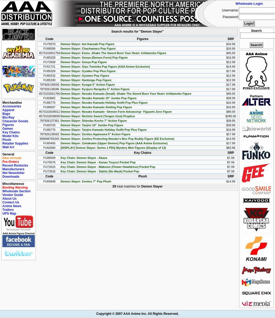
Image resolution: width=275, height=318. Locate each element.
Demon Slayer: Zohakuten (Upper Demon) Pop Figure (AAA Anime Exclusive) (114, 143)
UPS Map (9, 213)
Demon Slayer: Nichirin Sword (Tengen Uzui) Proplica (98, 116)
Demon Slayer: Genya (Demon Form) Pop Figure (94, 57)
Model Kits (10, 136)
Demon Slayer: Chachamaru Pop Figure (88, 48)
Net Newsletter (13, 173)
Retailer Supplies (15, 143)
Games (7, 128)
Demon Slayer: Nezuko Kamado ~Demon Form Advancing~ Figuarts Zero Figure (116, 111)
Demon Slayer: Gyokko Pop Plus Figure (88, 71)
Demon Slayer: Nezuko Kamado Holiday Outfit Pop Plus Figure (104, 102)
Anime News (11, 206)
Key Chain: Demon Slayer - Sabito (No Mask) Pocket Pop (100, 171)
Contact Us (10, 202)
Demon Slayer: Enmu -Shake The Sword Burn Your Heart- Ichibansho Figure (113, 53)
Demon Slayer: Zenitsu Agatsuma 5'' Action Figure (95, 134)
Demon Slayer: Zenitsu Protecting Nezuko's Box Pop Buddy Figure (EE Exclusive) (117, 138)
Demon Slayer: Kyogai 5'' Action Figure (88, 84)
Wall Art (8, 147)
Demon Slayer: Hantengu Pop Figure (86, 80)
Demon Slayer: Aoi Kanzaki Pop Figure (88, 44)
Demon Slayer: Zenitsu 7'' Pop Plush (86, 181)
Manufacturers (13, 169)
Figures (8, 125)
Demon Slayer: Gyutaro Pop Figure (85, 75)
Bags (6, 114)
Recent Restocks (15, 165)
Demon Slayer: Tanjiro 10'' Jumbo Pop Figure (92, 125)
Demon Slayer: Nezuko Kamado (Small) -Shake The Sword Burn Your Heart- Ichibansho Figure (126, 93)
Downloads (10, 176)
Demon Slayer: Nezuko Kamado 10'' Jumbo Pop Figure (99, 98)
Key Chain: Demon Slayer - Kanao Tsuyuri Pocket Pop (98, 162)
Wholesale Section (16, 191)
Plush (6, 140)
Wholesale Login (249, 4)
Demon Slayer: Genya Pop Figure (84, 62)
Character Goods (15, 121)
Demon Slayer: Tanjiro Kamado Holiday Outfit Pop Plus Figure (104, 129)
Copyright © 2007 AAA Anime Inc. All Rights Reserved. (137, 314)
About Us (9, 199)
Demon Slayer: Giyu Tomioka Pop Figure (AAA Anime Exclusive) (105, 66)
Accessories (11, 106)
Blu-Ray (8, 117)
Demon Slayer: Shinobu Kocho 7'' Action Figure (94, 120)
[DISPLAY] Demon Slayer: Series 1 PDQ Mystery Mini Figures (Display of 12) (113, 147)
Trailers (8, 210)
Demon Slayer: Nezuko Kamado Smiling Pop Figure (96, 107)
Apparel (8, 110)
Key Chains (11, 132)
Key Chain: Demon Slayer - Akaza (84, 157)
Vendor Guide (12, 195)
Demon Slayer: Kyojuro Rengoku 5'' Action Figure (95, 89)
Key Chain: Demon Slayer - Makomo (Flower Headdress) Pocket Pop (108, 166)
